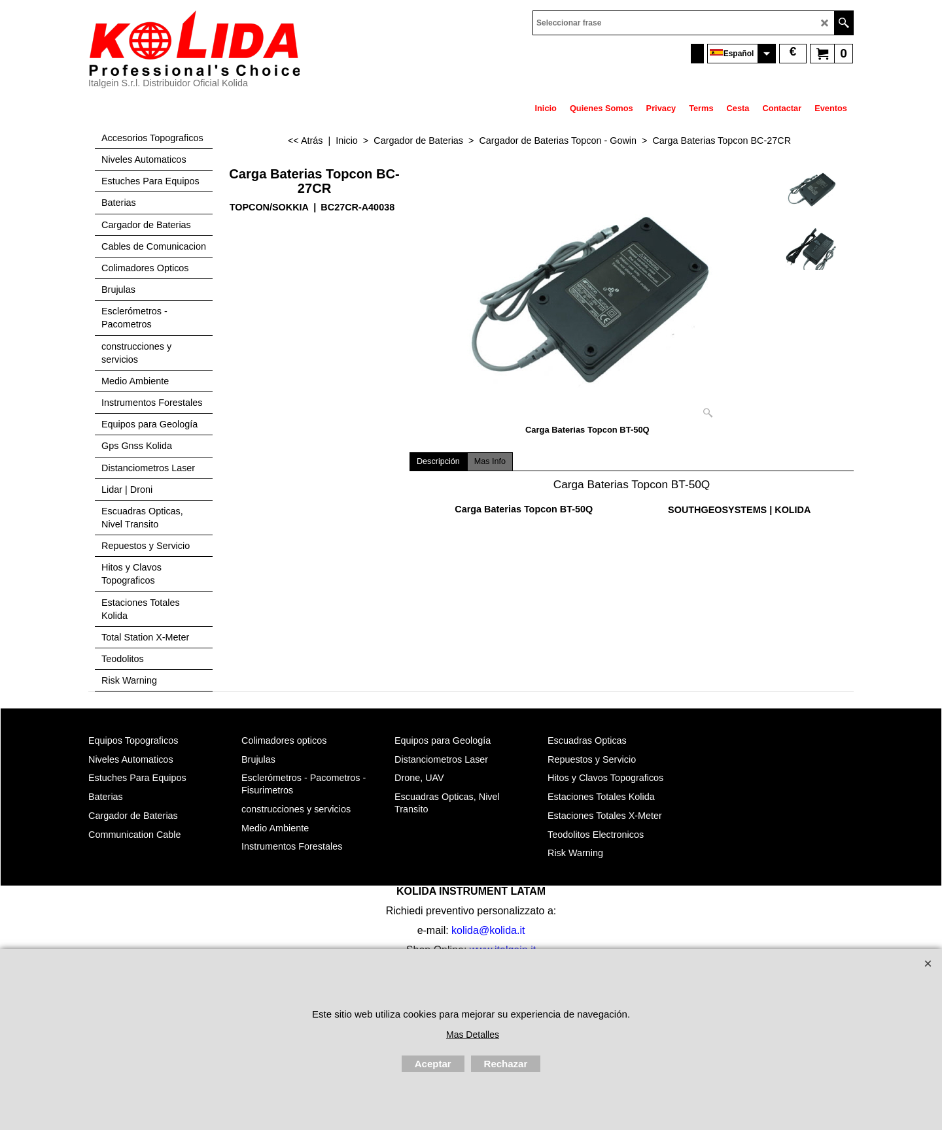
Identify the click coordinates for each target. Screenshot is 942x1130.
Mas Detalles (472, 1034)
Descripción (438, 461)
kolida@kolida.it (488, 930)
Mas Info (490, 461)
